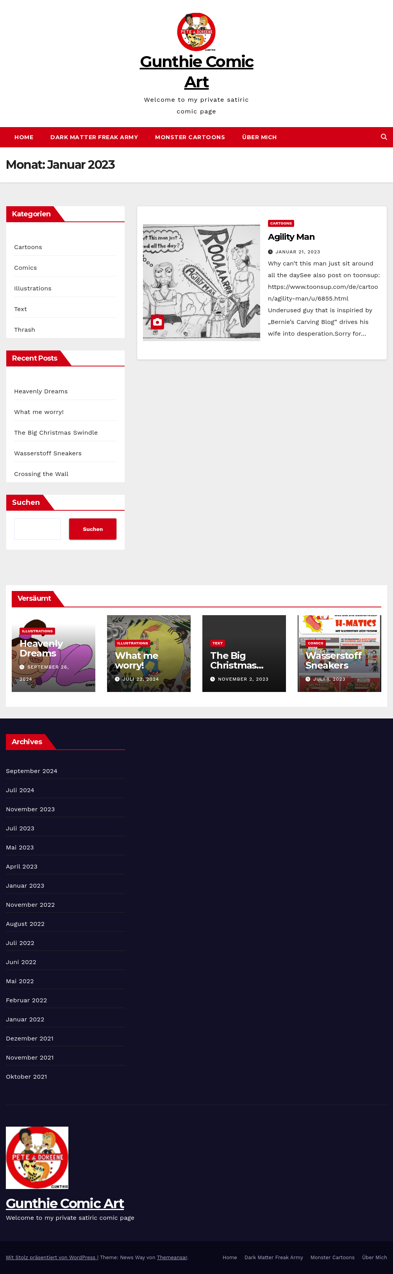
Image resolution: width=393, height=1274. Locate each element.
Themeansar (172, 1257)
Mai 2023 (20, 847)
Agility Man (291, 237)
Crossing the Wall (41, 474)
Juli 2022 (20, 943)
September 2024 (31, 771)
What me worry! (39, 412)
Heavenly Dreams (41, 391)
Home (23, 137)
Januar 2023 (25, 885)
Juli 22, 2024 (141, 679)
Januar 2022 (25, 1019)
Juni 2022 (21, 962)
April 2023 (22, 866)
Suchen (26, 502)
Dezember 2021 (30, 1038)
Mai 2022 (20, 981)
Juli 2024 (20, 790)
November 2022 (30, 904)
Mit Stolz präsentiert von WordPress (51, 1257)
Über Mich (259, 137)
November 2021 (30, 1057)
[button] (384, 137)
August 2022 (25, 923)
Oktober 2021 (26, 1076)
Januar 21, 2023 (298, 252)
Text (20, 309)
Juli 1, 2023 (329, 679)
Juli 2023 (20, 828)
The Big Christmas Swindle (56, 432)
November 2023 (30, 809)
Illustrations (33, 288)
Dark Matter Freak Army (94, 137)
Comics (25, 267)
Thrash (24, 329)
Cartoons (28, 247)
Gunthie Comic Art (65, 1203)
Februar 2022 (26, 1000)
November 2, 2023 (243, 679)
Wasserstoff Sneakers (48, 453)
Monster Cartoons (190, 137)
